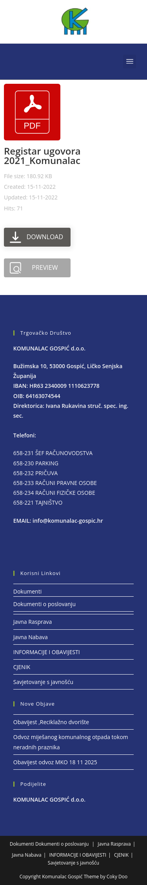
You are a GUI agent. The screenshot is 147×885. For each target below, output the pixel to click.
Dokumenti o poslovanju (44, 604)
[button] (129, 61)
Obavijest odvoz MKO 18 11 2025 (55, 762)
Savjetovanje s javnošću (43, 682)
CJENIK (21, 667)
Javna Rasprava (32, 621)
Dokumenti (27, 591)
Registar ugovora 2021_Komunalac (42, 155)
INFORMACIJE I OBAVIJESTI (46, 652)
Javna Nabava (30, 637)
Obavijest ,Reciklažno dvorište (51, 722)
